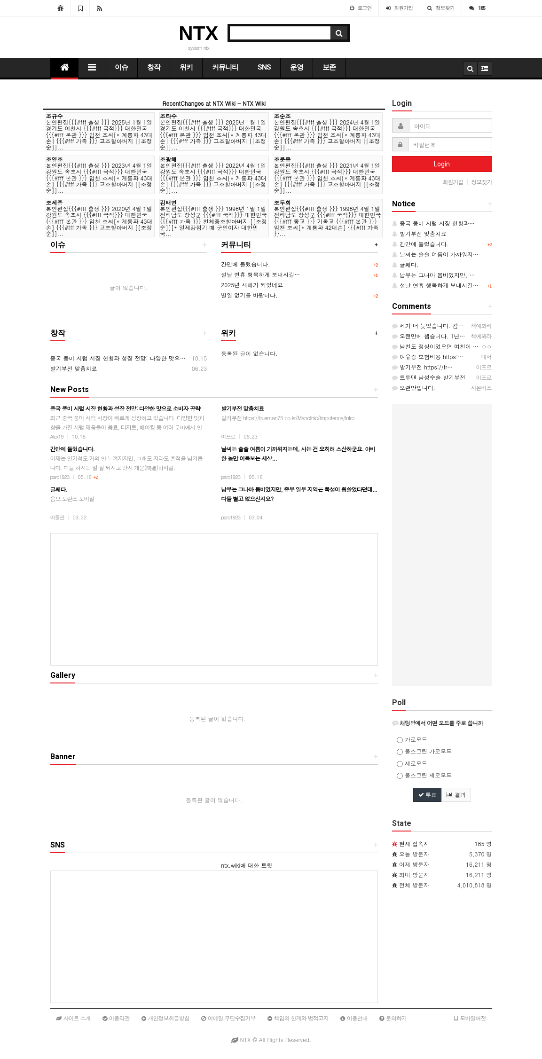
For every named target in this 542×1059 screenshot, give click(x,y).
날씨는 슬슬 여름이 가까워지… (435, 254)
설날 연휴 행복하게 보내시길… (260, 274)
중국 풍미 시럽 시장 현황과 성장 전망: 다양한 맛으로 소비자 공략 (134, 358)
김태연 (168, 202)
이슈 (121, 67)
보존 (329, 67)
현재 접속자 (414, 843)
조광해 (168, 159)
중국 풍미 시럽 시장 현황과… (433, 223)
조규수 (54, 116)
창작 (153, 67)
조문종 (282, 159)
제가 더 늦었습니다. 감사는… (433, 325)
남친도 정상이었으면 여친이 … (435, 346)
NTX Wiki (254, 103)
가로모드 (412, 739)
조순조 (282, 116)
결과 (456, 795)
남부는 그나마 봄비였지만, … (433, 275)
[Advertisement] (214, 599)
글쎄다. (405, 264)
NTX (198, 33)
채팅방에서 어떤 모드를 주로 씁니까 (437, 723)
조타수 (168, 116)
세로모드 (412, 763)
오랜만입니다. (414, 388)
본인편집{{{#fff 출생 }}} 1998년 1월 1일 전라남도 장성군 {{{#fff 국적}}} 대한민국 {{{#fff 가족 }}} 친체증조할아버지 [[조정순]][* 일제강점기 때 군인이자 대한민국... (213, 220)
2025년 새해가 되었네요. (253, 285)
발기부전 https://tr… (422, 367)
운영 (296, 67)
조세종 (54, 202)
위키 (186, 67)
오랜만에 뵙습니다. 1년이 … (432, 336)
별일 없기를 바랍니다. (249, 295)
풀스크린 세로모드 (424, 775)
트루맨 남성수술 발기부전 (428, 377)
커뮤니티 (225, 67)
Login (442, 164)
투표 (427, 795)
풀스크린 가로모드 (424, 751)
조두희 (282, 202)
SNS (264, 67)
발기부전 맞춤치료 (73, 368)
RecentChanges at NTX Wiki (199, 103)
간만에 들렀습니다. (245, 264)
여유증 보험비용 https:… (427, 357)
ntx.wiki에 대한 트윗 (246, 865)
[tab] (442, 723)
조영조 (54, 159)
